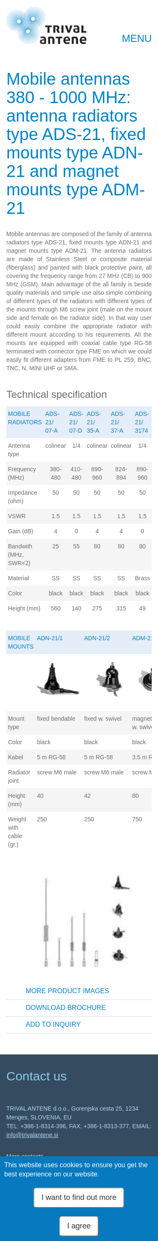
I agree (79, 1230)
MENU (137, 38)
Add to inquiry (53, 1024)
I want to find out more (78, 1202)
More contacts (24, 1156)
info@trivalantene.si (32, 1135)
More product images (67, 990)
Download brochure (66, 1007)
